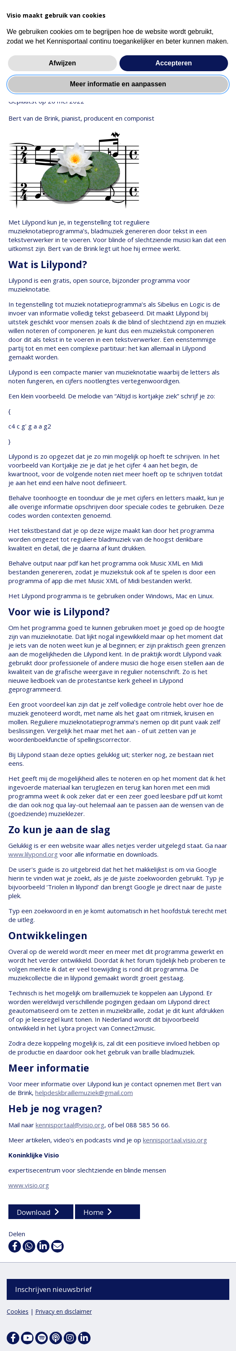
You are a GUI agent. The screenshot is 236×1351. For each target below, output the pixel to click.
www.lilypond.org (33, 854)
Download (34, 1212)
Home (93, 1212)
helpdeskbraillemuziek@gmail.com (84, 1093)
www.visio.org (28, 1185)
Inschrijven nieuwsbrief (53, 1289)
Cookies (18, 1311)
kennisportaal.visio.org (175, 1140)
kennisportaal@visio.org (70, 1125)
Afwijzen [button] (62, 63)
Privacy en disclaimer (63, 1311)
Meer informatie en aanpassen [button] (118, 84)
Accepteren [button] (174, 63)
